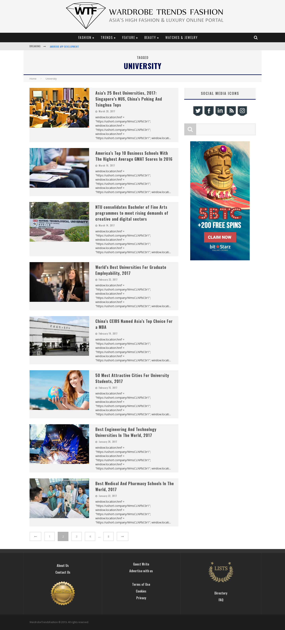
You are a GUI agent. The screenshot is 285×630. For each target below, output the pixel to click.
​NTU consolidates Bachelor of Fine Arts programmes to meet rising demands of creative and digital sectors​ (131, 213)
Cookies (141, 591)
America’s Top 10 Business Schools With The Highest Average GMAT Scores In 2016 (134, 156)
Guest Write (141, 564)
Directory (220, 593)
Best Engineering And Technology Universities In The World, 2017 (125, 432)
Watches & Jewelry (181, 37)
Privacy (141, 597)
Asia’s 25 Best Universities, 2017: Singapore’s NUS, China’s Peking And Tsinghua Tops (128, 99)
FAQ (221, 599)
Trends (107, 37)
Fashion (84, 37)
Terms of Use (141, 584)
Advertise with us (141, 570)
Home (33, 78)
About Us (63, 565)
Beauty (150, 37)
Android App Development (64, 46)
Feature (128, 37)
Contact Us (62, 572)
